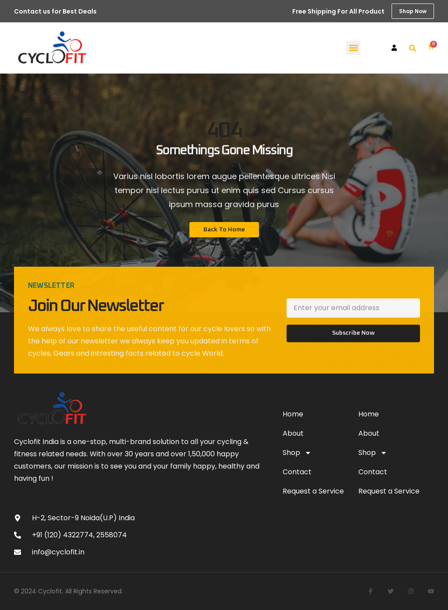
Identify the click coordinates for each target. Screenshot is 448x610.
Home (293, 414)
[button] (353, 48)
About (293, 433)
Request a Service (313, 491)
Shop (297, 453)
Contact (297, 472)
